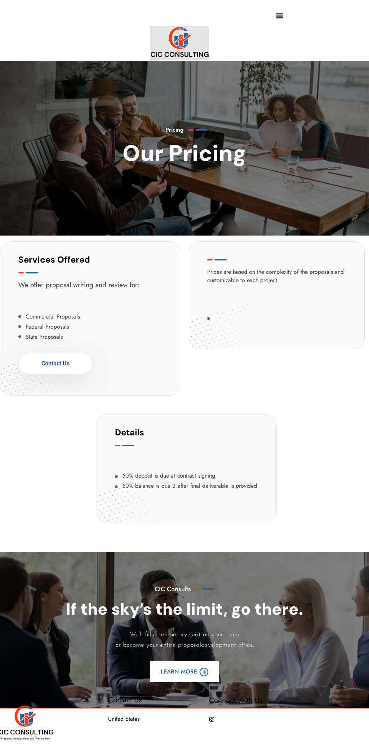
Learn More (184, 671)
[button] (280, 15)
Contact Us (55, 363)
